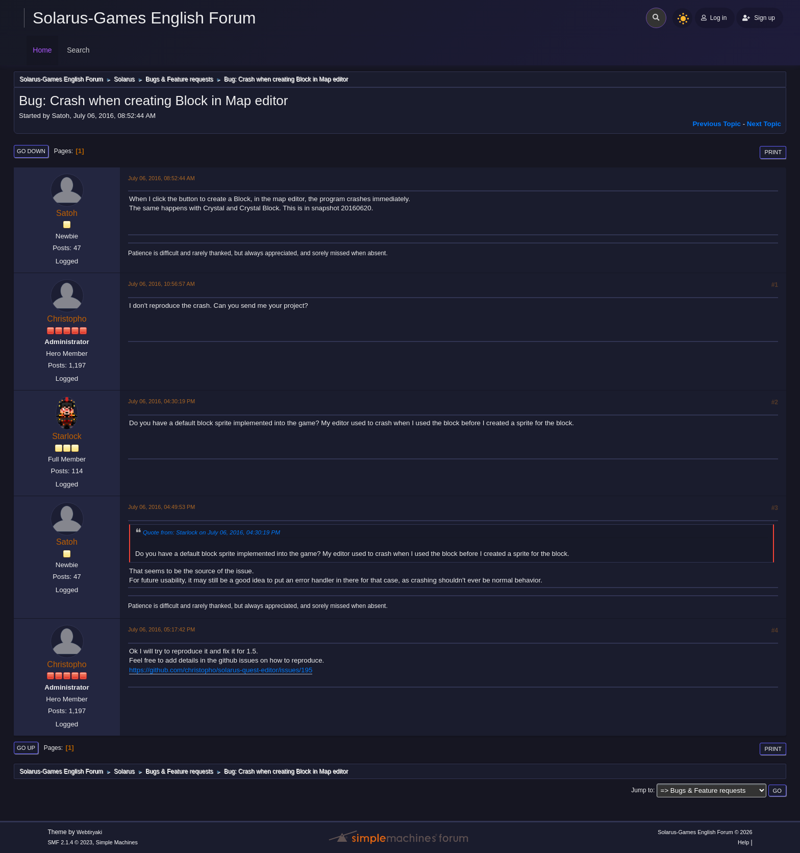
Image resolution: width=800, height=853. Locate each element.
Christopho (66, 318)
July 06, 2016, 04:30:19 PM (161, 401)
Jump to (642, 790)
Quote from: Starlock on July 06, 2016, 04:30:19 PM (211, 532)
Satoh (67, 213)
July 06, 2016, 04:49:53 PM (161, 507)
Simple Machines (117, 842)
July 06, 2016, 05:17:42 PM (161, 629)
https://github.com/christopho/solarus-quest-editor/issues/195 (220, 670)
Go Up (26, 748)
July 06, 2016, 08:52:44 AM (161, 178)
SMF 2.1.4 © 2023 (69, 842)
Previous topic (716, 124)
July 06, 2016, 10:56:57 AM (161, 284)
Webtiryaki (89, 832)
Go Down (31, 151)
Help (743, 842)
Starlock (67, 436)
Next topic (764, 124)
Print (773, 152)
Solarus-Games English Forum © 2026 (705, 832)
